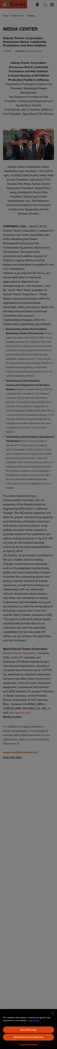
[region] (28, 1029)
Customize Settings (28, 1044)
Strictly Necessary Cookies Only (28, 1037)
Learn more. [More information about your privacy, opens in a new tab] (33, 1020)
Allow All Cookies (28, 1030)
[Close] (52, 1013)
